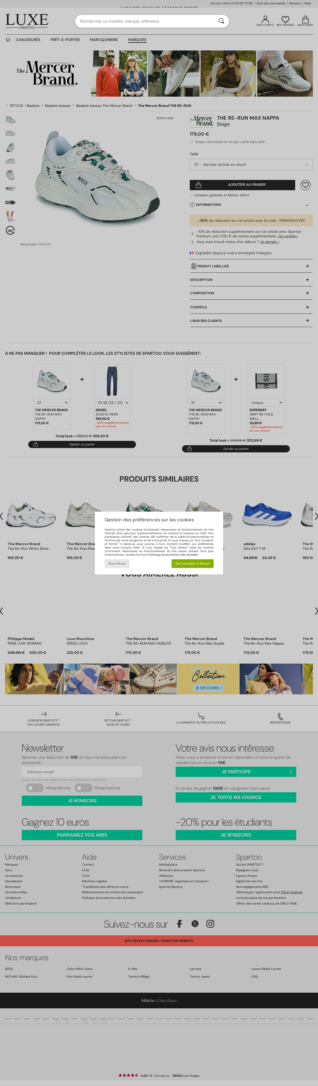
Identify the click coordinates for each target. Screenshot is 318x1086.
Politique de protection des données (173, 554)
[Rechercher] (221, 21)
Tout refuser (117, 563)
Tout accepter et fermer (192, 563)
